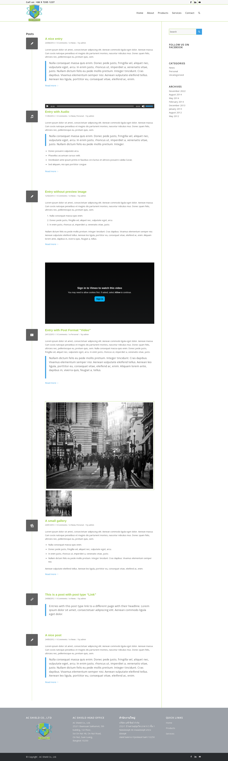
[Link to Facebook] (191, 2)
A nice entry (53, 38)
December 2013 (177, 105)
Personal (80, 116)
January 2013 (175, 108)
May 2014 (174, 98)
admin (83, 43)
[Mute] (143, 106)
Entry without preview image (66, 191)
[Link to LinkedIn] (195, 2)
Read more (52, 85)
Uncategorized (176, 74)
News (73, 43)
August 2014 (175, 94)
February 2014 (176, 101)
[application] (99, 106)
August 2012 (175, 112)
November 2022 (177, 91)
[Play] (47, 106)
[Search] (199, 12)
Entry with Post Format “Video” (68, 330)
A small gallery (55, 520)
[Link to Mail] (200, 2)
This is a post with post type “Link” (70, 594)
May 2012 (174, 116)
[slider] (95, 106)
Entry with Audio (57, 111)
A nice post (53, 635)
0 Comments (62, 43)
